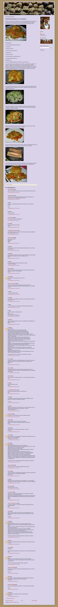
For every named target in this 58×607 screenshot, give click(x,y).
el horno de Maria (11, 217)
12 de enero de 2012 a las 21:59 (13, 573)
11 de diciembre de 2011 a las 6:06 (13, 243)
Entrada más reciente (9, 600)
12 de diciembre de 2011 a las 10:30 (14, 410)
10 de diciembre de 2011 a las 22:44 (14, 199)
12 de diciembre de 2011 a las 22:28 (14, 439)
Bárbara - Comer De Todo (12, 283)
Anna (9, 291)
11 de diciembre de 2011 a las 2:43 (13, 234)
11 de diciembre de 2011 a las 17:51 (14, 307)
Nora (8, 261)
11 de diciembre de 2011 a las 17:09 (14, 301)
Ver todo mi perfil (43, 35)
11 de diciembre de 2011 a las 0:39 (13, 220)
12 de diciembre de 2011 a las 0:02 (13, 386)
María (9, 211)
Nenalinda (9, 471)
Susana (9, 253)
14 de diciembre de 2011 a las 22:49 (14, 553)
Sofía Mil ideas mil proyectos (13, 230)
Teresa (9, 297)
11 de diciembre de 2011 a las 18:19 (14, 316)
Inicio (22, 600)
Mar (8, 310)
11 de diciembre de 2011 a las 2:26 (13, 227)
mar (8, 304)
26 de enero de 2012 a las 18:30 (13, 596)
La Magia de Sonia (11, 195)
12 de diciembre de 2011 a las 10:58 (14, 416)
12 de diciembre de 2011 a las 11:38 (14, 424)
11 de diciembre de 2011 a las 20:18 (14, 355)
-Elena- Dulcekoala (11, 465)
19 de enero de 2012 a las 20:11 (13, 581)
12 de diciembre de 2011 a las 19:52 (14, 431)
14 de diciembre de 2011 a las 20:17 (14, 537)
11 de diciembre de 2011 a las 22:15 (14, 364)
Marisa (9, 327)
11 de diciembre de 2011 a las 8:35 (13, 250)
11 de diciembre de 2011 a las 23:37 (14, 379)
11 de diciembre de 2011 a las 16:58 (14, 294)
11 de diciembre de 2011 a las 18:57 (14, 324)
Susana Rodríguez (11, 189)
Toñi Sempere (10, 486)
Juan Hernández (10, 492)
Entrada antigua (34, 600)
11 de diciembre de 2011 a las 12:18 (14, 265)
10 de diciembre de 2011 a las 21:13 (14, 192)
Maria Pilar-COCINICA (11, 567)
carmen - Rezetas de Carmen (13, 503)
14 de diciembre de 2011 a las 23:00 (14, 564)
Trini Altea (9, 547)
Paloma (9, 223)
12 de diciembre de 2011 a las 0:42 (13, 402)
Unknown (9, 276)
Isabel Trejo (10, 268)
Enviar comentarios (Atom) (14, 602)
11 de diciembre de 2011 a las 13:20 (14, 273)
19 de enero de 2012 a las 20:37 (13, 589)
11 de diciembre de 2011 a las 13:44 (14, 280)
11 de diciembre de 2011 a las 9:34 (13, 258)
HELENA (9, 511)
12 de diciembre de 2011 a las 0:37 (13, 393)
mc (8, 202)
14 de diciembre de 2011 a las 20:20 (14, 544)
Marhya (9, 319)
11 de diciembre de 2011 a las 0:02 (13, 214)
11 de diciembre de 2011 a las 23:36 (14, 372)
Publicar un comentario (10, 598)
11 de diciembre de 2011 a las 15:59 (14, 288)
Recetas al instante (11, 237)
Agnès (9, 246)
